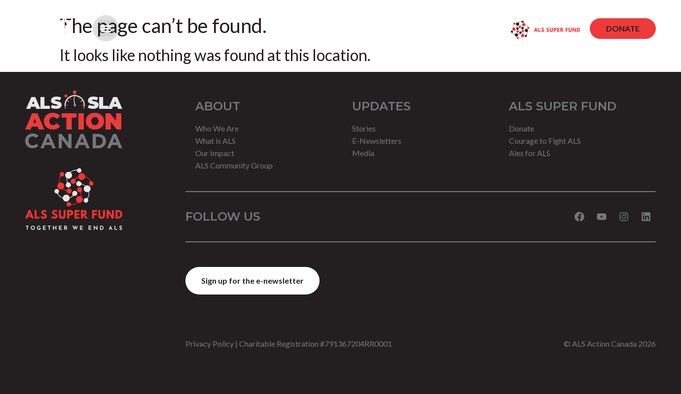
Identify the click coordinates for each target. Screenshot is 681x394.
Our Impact (214, 153)
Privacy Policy (209, 343)
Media (363, 153)
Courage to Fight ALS (545, 140)
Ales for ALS (529, 153)
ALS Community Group (234, 165)
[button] (106, 28)
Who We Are (217, 128)
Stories (364, 128)
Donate (521, 128)
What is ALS (215, 140)
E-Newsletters (376, 140)
